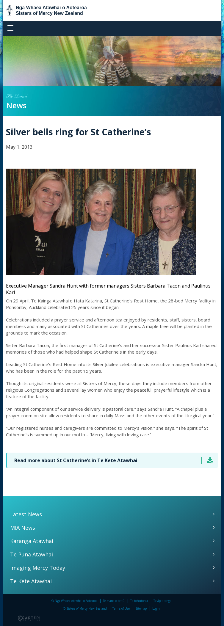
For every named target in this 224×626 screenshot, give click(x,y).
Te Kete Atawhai (31, 581)
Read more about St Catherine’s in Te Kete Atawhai (75, 460)
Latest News (26, 514)
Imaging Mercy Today (37, 567)
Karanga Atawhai (31, 541)
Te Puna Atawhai (31, 554)
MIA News (22, 527)
